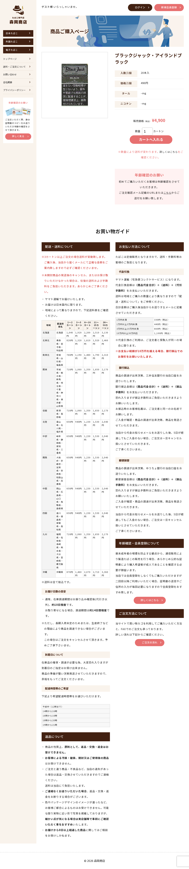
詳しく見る (18, 136)
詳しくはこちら (168, 152)
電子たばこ (12, 49)
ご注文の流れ (149, 642)
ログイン (138, 7)
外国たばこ (12, 41)
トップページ (10, 58)
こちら (167, 192)
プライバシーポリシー (14, 90)
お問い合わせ (10, 74)
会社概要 (7, 82)
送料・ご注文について (14, 66)
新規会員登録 (168, 7)
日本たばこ (12, 33)
